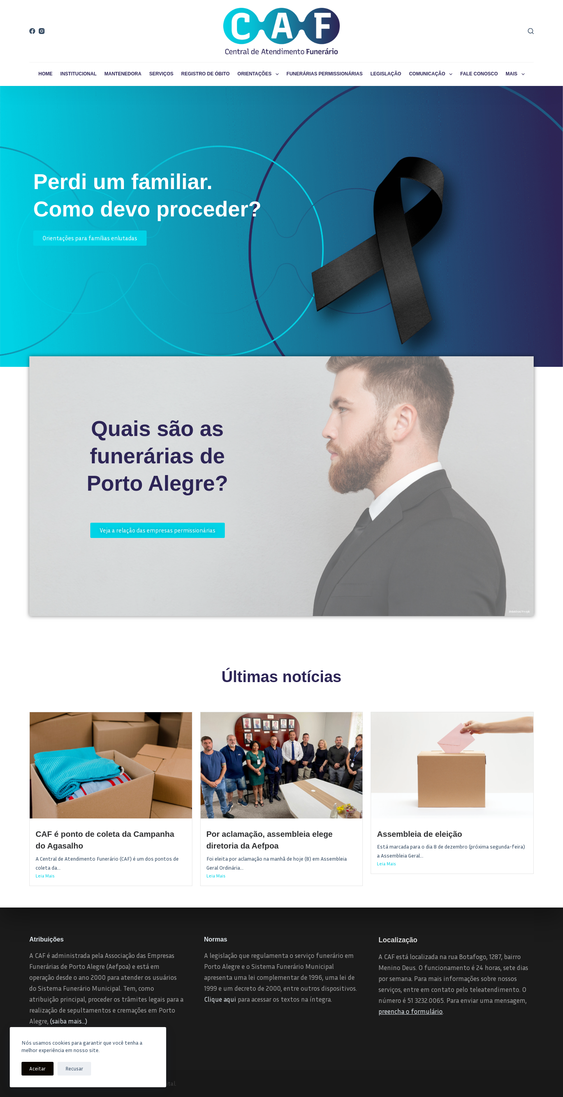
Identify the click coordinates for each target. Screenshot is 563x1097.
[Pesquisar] (531, 31)
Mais (516, 74)
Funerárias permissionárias (325, 74)
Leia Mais (45, 876)
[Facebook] (32, 31)
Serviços (161, 74)
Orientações (259, 74)
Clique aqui (220, 999)
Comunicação (432, 74)
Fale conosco (479, 74)
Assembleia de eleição (419, 834)
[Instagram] (42, 31)
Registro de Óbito (205, 74)
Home (45, 74)
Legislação (386, 74)
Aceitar (37, 1068)
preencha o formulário (410, 1011)
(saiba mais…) (68, 1021)
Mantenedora (123, 74)
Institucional (78, 74)
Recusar (74, 1068)
